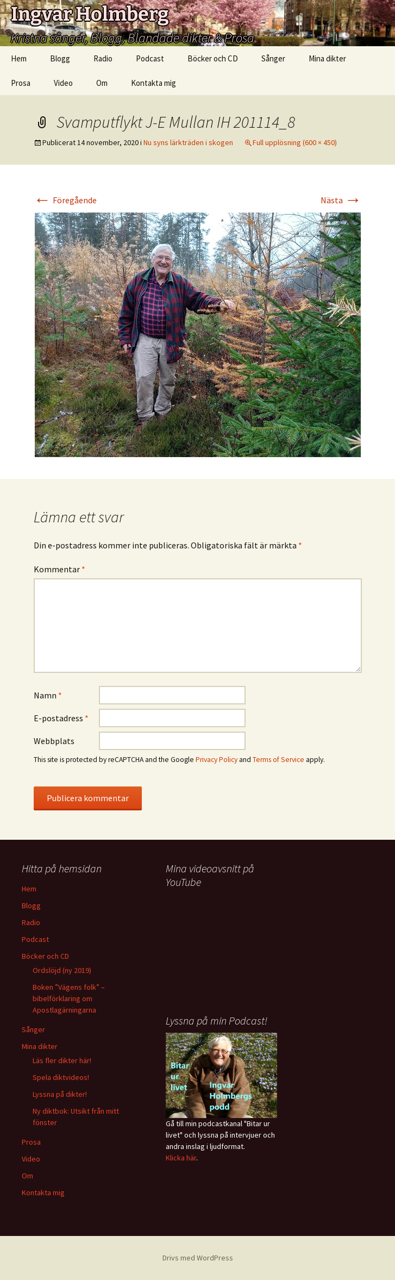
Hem (19, 58)
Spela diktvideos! (61, 1077)
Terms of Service (278, 759)
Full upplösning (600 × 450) (295, 142)
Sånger (273, 58)
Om (102, 83)
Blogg (60, 58)
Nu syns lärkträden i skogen (188, 142)
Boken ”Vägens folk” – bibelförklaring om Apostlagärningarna (69, 998)
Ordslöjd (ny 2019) (62, 970)
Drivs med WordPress (197, 1258)
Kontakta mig (153, 83)
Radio (102, 58)
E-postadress (61, 718)
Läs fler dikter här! (62, 1060)
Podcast (150, 58)
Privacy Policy (216, 759)
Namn (48, 695)
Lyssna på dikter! (60, 1094)
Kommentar (59, 569)
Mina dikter (327, 58)
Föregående (65, 200)
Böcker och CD (212, 58)
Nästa (341, 200)
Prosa (20, 83)
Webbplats (54, 740)
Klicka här (181, 1158)
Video (63, 83)
